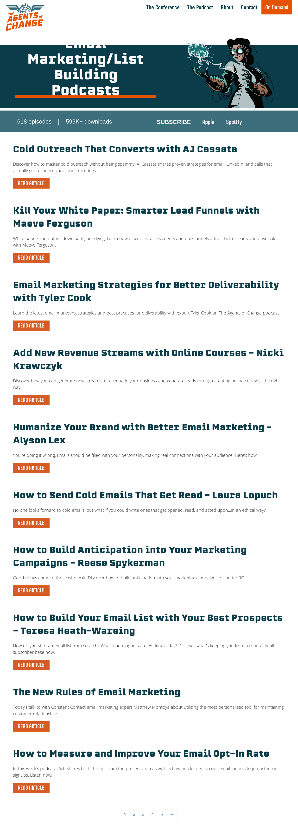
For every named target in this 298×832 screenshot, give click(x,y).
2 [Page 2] (134, 814)
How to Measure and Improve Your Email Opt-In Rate (141, 754)
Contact (249, 7)
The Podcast (200, 7)
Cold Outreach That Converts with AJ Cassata (125, 150)
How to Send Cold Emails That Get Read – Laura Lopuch (145, 496)
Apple (208, 121)
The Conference (163, 7)
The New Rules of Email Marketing (96, 693)
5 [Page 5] (161, 814)
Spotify (234, 121)
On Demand (276, 7)
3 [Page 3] (143, 814)
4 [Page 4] (152, 814)
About (227, 7)
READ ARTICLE (31, 183)
